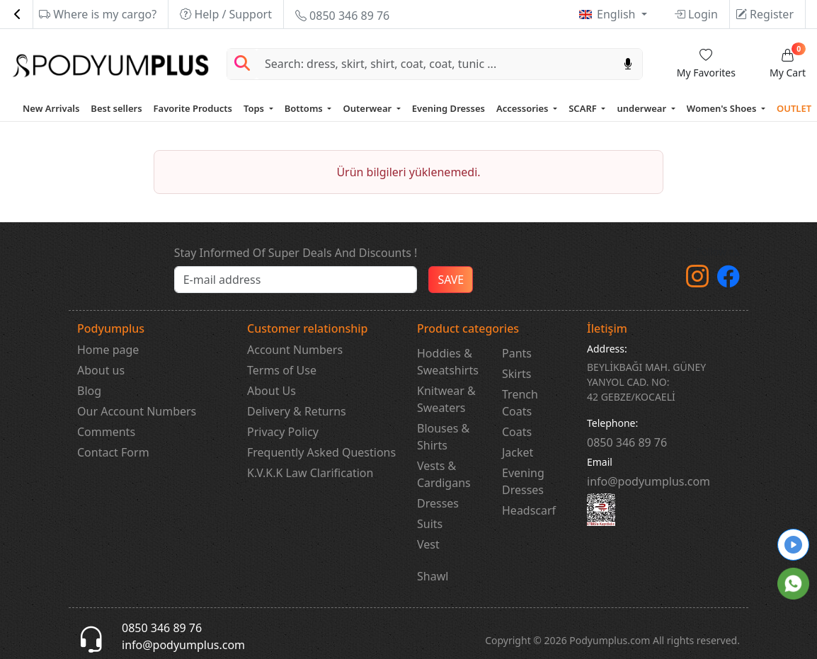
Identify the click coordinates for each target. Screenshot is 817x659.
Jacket (517, 452)
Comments (106, 432)
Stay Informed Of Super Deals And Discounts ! (296, 252)
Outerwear (368, 108)
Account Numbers (295, 349)
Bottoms (305, 108)
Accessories (523, 108)
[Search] (435, 64)
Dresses (438, 503)
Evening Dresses (448, 108)
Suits (429, 524)
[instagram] (697, 280)
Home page (108, 349)
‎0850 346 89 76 (627, 442)
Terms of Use (281, 370)
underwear (642, 108)
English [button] (618, 14)
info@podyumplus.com (648, 481)
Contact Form (113, 452)
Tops (255, 108)
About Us (271, 391)
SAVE (451, 279)
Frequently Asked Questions (321, 452)
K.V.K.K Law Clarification (310, 473)
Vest (428, 544)
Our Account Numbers (136, 411)
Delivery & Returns (296, 411)
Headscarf (529, 510)
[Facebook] (728, 280)
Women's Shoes (723, 108)
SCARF (584, 108)
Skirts (517, 374)
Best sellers (116, 108)
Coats (517, 432)
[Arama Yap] (242, 64)
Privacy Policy (283, 432)
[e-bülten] (296, 279)
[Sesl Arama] (628, 64)
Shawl (432, 576)
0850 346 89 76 (342, 15)
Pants (517, 353)
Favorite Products (193, 108)
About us (101, 370)
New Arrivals (51, 108)
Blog (89, 391)
